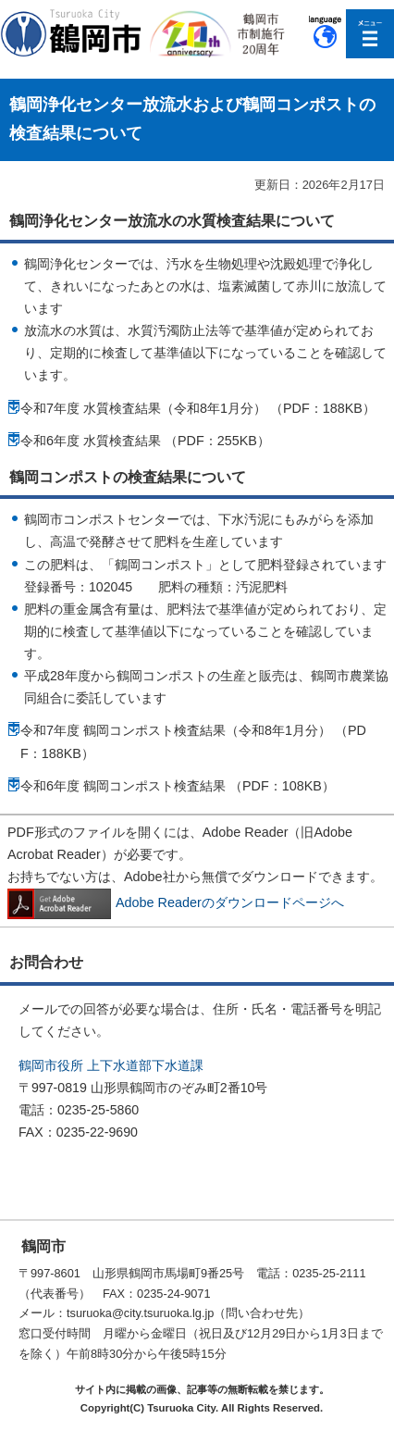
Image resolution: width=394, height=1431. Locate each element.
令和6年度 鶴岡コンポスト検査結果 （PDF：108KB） (177, 785)
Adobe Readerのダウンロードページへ (175, 902)
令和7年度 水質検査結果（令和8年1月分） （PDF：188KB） (198, 408)
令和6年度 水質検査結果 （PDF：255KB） (145, 440)
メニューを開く (370, 33)
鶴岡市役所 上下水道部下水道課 (110, 1065)
